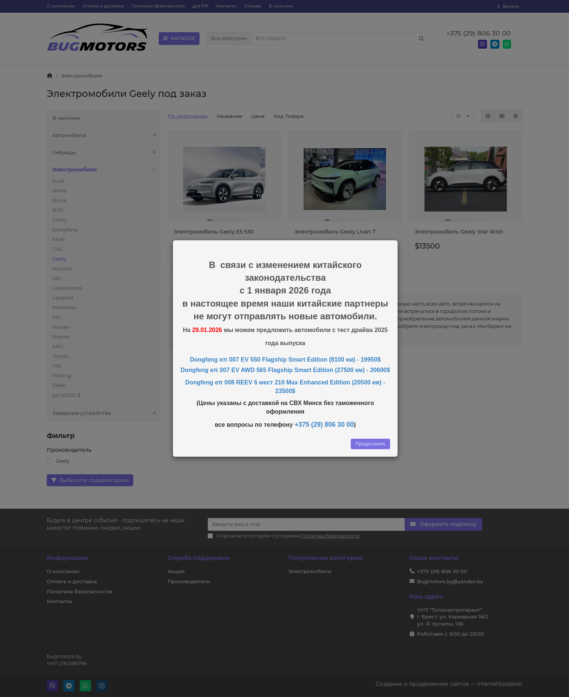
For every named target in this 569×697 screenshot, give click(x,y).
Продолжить (370, 444)
